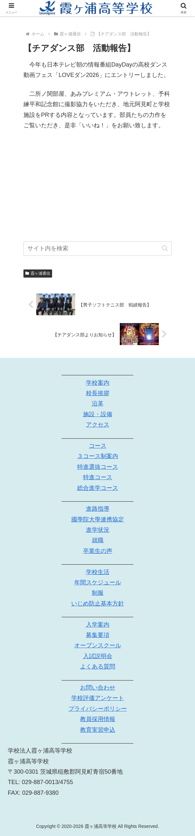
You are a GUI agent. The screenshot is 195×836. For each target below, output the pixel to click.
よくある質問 (97, 667)
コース (97, 446)
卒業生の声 (97, 551)
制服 (98, 593)
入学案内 (97, 624)
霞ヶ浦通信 (37, 273)
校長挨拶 (97, 393)
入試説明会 (97, 656)
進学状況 (97, 530)
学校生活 (97, 572)
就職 (98, 540)
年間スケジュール (97, 582)
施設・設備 (97, 414)
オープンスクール (97, 646)
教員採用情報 (97, 719)
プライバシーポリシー (97, 708)
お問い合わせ (97, 687)
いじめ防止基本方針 (97, 603)
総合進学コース (97, 488)
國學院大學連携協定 (97, 519)
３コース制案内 (97, 456)
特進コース (97, 477)
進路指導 (97, 509)
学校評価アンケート (97, 698)
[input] (97, 248)
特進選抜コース (97, 467)
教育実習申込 (97, 730)
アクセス (97, 425)
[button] (165, 248)
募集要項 (97, 635)
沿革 (98, 404)
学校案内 (97, 383)
